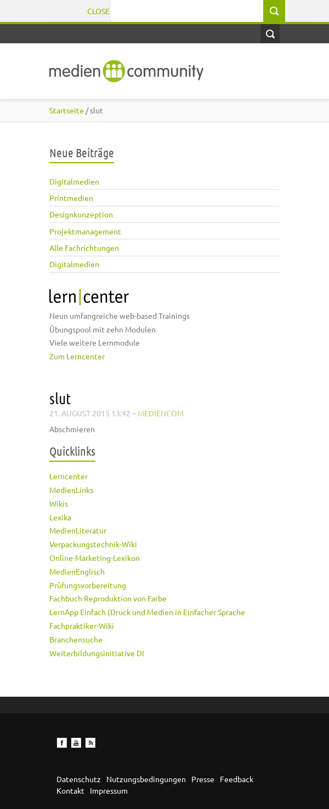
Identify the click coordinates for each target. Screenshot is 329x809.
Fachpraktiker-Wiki (81, 625)
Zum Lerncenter (77, 356)
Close (98, 11)
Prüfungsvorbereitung (87, 585)
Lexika (60, 517)
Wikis (58, 503)
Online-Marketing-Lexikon (94, 558)
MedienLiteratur (77, 530)
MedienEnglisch (77, 571)
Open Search (270, 33)
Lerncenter (68, 476)
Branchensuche (76, 639)
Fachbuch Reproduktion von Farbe (108, 598)
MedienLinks (71, 490)
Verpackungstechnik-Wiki (93, 544)
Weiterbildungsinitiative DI (96, 653)
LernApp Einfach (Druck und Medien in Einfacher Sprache (147, 612)
